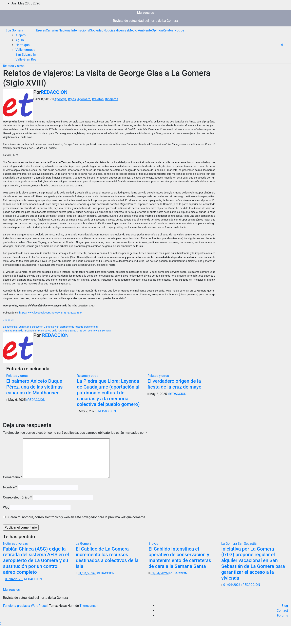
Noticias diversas (115, 30)
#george (60, 99)
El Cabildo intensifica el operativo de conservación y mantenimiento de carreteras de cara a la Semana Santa (180, 557)
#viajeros (111, 99)
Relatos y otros (173, 30)
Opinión (157, 30)
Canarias (52, 30)
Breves (41, 30)
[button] (282, 45)
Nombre (10, 487)
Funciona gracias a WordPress (25, 606)
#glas (72, 99)
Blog (285, 606)
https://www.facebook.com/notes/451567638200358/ (50, 312)
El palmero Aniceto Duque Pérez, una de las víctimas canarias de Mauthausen (34, 387)
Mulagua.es (145, 13)
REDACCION (54, 92)
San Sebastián (26, 54)
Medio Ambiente (140, 30)
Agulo (20, 40)
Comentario (12, 477)
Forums (282, 615)
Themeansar (88, 606)
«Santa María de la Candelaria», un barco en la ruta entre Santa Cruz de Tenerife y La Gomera (57, 330)
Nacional (65, 30)
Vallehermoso (25, 50)
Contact (282, 610)
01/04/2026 (14, 579)
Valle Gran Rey (26, 59)
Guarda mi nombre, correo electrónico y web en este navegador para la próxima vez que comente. (76, 517)
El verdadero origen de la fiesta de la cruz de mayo (174, 384)
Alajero (21, 35)
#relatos (98, 99)
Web (6, 507)
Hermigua (23, 45)
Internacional (80, 30)
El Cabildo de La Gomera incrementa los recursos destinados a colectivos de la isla (107, 557)
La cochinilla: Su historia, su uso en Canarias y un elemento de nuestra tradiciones (50, 326)
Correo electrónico (17, 497)
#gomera (83, 99)
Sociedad (96, 30)
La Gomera (15, 30)
